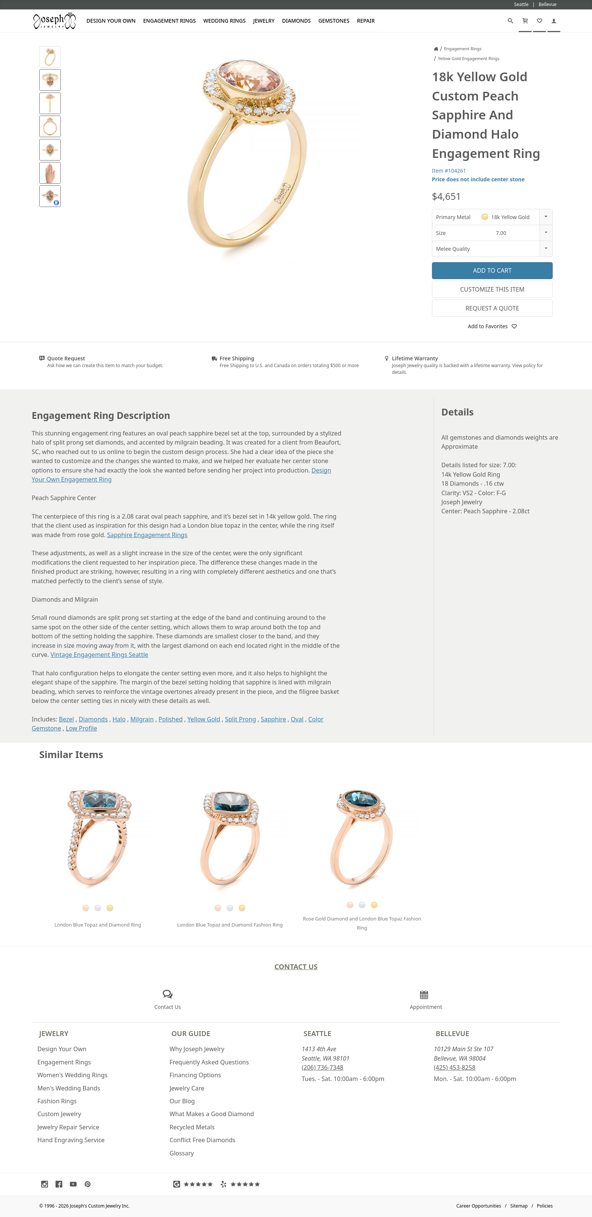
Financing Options (195, 1075)
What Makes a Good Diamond (212, 1114)
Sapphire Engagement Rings (147, 535)
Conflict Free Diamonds (203, 1140)
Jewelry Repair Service (68, 1127)
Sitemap (519, 1206)
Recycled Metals (192, 1127)
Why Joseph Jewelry (197, 1049)
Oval (297, 719)
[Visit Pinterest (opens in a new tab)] (89, 1184)
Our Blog (182, 1101)
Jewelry (264, 20)
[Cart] (525, 20)
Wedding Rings (225, 20)
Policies (545, 1206)
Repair (366, 20)
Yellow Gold (203, 719)
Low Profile (81, 728)
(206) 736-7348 (322, 1067)
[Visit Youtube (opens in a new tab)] (75, 1184)
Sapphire (273, 719)
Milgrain (142, 719)
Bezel (66, 719)
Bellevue (452, 1033)
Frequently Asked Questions (209, 1062)
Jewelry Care (187, 1088)
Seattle (317, 1033)
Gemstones (333, 20)
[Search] (510, 20)
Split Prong (240, 719)
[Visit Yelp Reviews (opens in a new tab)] (241, 1184)
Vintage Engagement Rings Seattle (99, 654)
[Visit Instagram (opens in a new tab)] (46, 1184)
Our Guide (190, 1033)
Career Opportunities (478, 1206)
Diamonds (296, 20)
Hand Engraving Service (71, 1140)
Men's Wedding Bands (68, 1088)
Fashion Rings (57, 1101)
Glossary (182, 1153)
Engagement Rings (169, 20)
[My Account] (553, 20)
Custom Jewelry (59, 1114)
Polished (171, 719)
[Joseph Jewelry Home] (436, 48)
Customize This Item (492, 289)
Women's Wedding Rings (72, 1075)
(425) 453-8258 (454, 1067)
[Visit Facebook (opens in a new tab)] (60, 1184)
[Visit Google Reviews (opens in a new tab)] (194, 1184)
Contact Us (296, 966)
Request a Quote (492, 308)
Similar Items (71, 754)
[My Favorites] (539, 20)
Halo (119, 719)
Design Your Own (111, 20)
